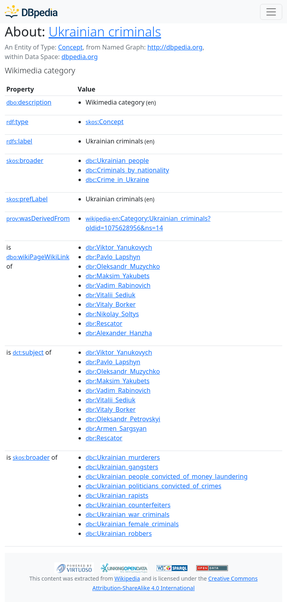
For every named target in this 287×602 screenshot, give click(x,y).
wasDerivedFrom (38, 218)
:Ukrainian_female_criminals (132, 524)
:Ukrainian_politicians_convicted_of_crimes (153, 486)
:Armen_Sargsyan (116, 428)
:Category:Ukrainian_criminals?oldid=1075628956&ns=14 (148, 223)
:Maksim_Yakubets (117, 275)
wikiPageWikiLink (37, 256)
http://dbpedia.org (175, 47)
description (29, 102)
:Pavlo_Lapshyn (113, 256)
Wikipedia (127, 578)
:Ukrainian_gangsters (122, 466)
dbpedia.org (79, 56)
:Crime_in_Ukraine (117, 179)
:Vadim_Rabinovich (118, 285)
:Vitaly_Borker (111, 304)
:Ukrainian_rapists (117, 495)
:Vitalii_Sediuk (110, 294)
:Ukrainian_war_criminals (127, 514)
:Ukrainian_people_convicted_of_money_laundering (166, 476)
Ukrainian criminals (105, 31)
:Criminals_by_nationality (127, 170)
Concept (70, 47)
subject (28, 352)
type (17, 121)
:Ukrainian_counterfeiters (128, 505)
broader (24, 160)
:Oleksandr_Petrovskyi (123, 419)
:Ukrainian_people (117, 160)
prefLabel (27, 199)
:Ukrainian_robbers (119, 533)
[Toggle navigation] (271, 12)
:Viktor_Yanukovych (119, 247)
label (19, 141)
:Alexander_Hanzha (119, 333)
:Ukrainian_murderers (123, 457)
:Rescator (104, 323)
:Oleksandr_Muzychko (123, 266)
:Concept (105, 121)
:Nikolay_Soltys (112, 314)
